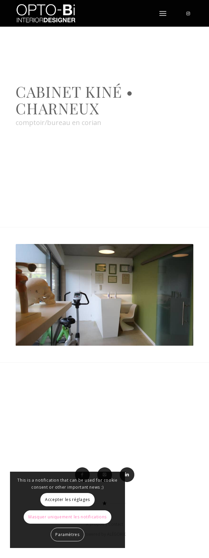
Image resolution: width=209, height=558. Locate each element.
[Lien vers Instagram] (188, 13)
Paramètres (67, 534)
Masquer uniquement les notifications (67, 517)
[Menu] (162, 13)
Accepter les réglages (67, 499)
